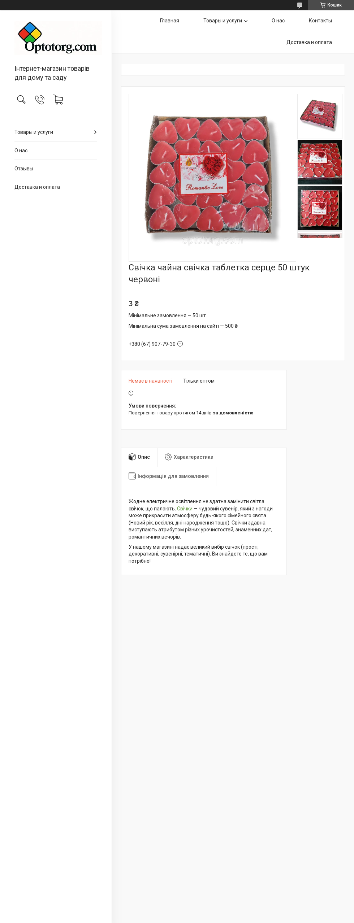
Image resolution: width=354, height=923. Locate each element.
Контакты (320, 20)
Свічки (185, 508)
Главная (169, 20)
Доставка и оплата (37, 187)
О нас (20, 150)
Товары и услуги (33, 132)
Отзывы (23, 168)
